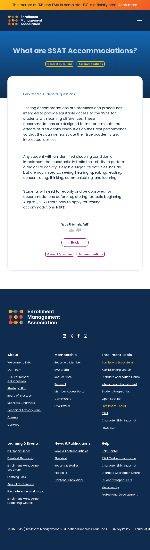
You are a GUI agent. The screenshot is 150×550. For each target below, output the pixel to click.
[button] (34, 316)
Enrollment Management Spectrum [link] (24, 468)
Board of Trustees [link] (19, 396)
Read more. (128, 5)
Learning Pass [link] (16, 477)
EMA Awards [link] (62, 406)
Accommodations (91, 64)
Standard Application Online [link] (121, 377)
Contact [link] (13, 425)
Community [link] (62, 399)
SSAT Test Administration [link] (119, 458)
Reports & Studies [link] (66, 466)
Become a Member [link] (67, 362)
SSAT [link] (105, 413)
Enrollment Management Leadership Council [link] (24, 501)
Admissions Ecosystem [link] (117, 362)
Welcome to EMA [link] (19, 362)
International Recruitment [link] (119, 384)
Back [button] (75, 242)
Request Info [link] (63, 377)
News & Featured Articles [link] (71, 451)
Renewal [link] (60, 384)
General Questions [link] (60, 94)
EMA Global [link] (61, 370)
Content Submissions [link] (69, 480)
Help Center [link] (32, 94)
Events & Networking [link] (21, 458)
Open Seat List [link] (111, 399)
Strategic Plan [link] (16, 388)
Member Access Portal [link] (69, 391)
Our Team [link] (14, 370)
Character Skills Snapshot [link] (119, 420)
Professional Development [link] (120, 495)
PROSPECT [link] (109, 428)
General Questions (59, 64)
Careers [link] (12, 417)
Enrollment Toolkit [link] (114, 406)
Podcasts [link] (60, 473)
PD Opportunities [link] (18, 451)
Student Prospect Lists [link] (117, 480)
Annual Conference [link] (20, 484)
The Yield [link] (60, 458)
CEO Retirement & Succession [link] (18, 379)
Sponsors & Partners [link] (21, 403)
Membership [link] (110, 487)
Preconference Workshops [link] (25, 491)
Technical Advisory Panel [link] (24, 410)
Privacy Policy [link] (121, 529)
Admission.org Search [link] (116, 370)
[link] (25, 20)
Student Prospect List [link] (116, 391)
